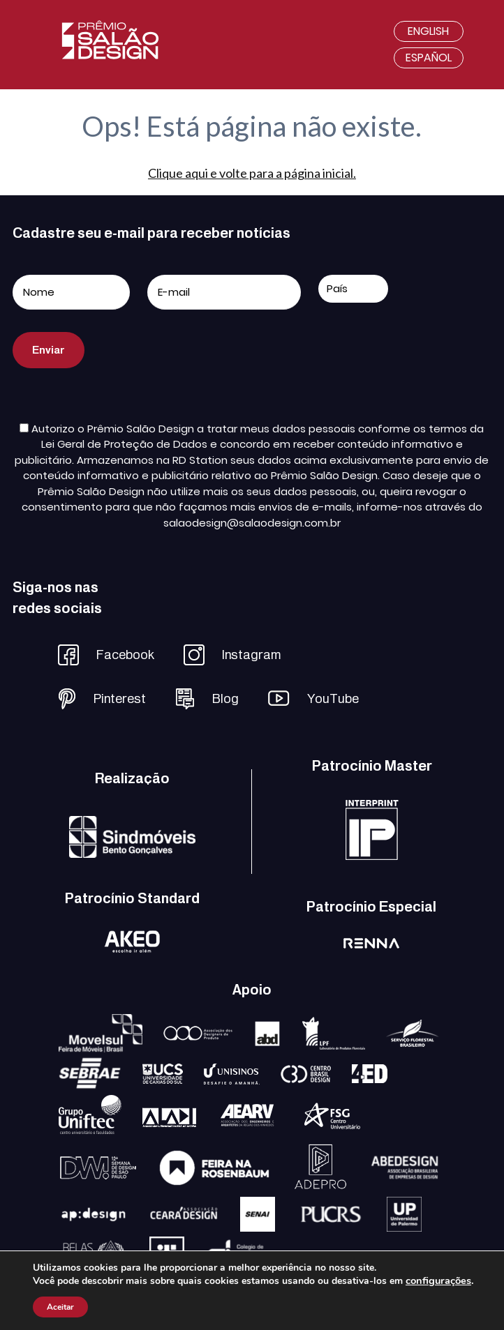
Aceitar (60, 1307)
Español (429, 58)
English (428, 31)
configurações (438, 1280)
